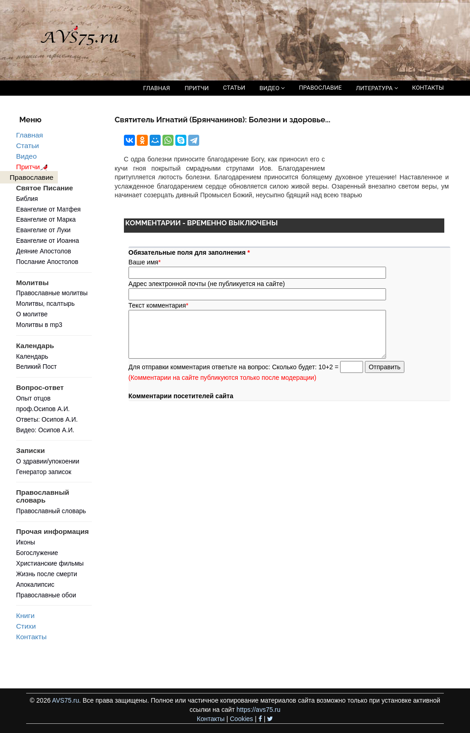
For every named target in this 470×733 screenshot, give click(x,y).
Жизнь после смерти (46, 574)
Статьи (27, 145)
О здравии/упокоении (47, 461)
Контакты (31, 637)
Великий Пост (36, 366)
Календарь (32, 356)
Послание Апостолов (47, 261)
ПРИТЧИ (197, 88)
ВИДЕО (272, 88)
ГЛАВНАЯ (156, 88)
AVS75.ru (65, 700)
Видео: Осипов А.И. (45, 430)
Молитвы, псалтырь (45, 303)
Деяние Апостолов (43, 251)
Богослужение (37, 552)
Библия (27, 198)
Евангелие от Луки (43, 230)
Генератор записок (43, 471)
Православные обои (46, 595)
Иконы (25, 542)
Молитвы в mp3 (39, 324)
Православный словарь (51, 511)
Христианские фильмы (50, 563)
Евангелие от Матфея (48, 209)
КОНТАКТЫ (428, 87)
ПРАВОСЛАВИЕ (320, 87)
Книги (25, 615)
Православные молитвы (52, 293)
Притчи (33, 167)
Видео (26, 156)
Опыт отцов (33, 398)
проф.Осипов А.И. (43, 408)
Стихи (26, 626)
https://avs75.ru (258, 709)
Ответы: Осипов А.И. (47, 419)
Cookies (241, 718)
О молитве (32, 314)
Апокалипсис (35, 584)
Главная (29, 135)
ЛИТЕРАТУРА (376, 88)
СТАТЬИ (234, 87)
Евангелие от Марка (46, 219)
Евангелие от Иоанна (47, 240)
